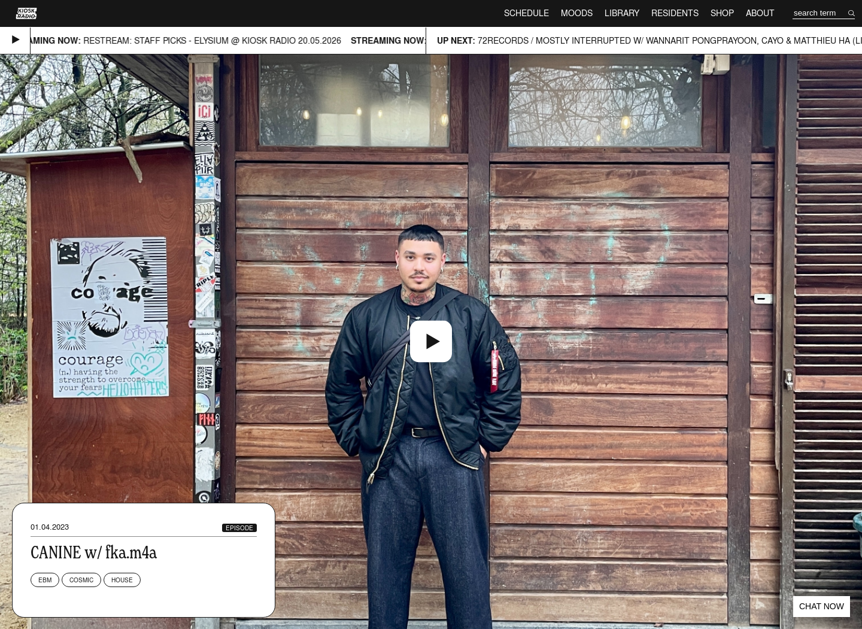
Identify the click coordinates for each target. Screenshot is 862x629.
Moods (577, 13)
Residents (675, 13)
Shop (722, 13)
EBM (44, 580)
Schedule (526, 13)
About (760, 13)
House (122, 580)
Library (622, 13)
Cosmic (81, 580)
